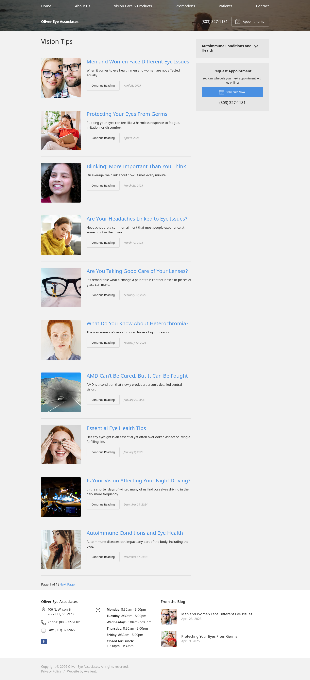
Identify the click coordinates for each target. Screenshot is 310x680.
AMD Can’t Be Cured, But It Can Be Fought (137, 375)
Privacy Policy (51, 671)
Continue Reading (103, 85)
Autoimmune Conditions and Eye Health (135, 532)
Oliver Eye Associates (83, 666)
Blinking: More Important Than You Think (136, 166)
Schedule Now (232, 92)
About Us (82, 6)
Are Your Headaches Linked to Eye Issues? (137, 218)
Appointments (249, 21)
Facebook (44, 641)
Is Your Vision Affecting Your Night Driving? (138, 480)
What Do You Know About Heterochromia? (137, 323)
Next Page (67, 584)
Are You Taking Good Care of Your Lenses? (137, 270)
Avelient (90, 671)
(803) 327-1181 (215, 21)
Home (46, 6)
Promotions (185, 6)
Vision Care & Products (133, 6)
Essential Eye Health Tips (116, 428)
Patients (225, 6)
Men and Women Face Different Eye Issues (138, 61)
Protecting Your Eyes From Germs (127, 113)
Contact (262, 6)
